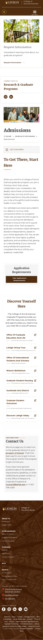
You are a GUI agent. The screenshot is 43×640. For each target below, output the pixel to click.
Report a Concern (34, 626)
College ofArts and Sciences (31, 2)
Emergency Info (29, 617)
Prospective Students (9, 537)
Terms (21, 631)
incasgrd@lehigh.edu (15, 484)
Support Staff (7, 525)
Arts (4, 563)
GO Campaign (7, 573)
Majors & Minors (7, 534)
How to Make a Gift (9, 579)
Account (29, 619)
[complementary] (37, 634)
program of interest (15, 453)
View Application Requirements (19, 279)
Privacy (11, 621)
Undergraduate (8, 531)
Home (8, 136)
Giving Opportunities (9, 576)
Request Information (13, 62)
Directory (7, 617)
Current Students (8, 541)
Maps (13, 617)
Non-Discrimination (26, 624)
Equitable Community (11, 624)
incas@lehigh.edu (11, 595)
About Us (6, 519)
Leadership (6, 521)
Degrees (5, 550)
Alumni (5, 570)
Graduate (6, 547)
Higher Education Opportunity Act (26, 621)
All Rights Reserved (26, 628)
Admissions (6, 553)
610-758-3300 (10, 598)
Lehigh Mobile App (19, 619)
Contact (19, 617)
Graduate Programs (25, 136)
